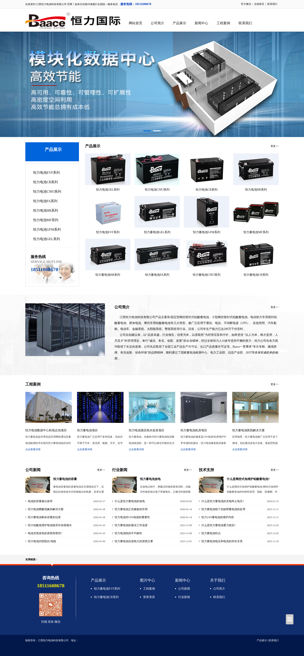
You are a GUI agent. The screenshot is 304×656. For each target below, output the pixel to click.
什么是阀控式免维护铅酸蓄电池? (248, 479)
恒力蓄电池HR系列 (107, 274)
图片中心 (147, 580)
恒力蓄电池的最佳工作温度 (131, 525)
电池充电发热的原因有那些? (45, 533)
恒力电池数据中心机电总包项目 (46, 430)
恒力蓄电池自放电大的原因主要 (134, 541)
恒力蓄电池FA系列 (157, 274)
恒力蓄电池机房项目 (193, 430)
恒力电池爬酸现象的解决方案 (46, 509)
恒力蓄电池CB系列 (256, 274)
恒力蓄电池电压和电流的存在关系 (222, 541)
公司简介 (157, 23)
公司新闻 (184, 588)
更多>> (275, 146)
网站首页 (135, 23)
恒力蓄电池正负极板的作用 (131, 509)
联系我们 (272, 4)
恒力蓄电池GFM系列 (206, 232)
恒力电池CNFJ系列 (47, 191)
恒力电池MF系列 (45, 220)
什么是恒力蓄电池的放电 (130, 501)
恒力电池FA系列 (45, 201)
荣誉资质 (149, 597)
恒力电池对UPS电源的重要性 (132, 517)
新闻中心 (201, 23)
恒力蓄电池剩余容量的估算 (44, 517)
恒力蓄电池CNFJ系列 (206, 274)
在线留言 (259, 4)
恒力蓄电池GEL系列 (157, 232)
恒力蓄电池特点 (211, 533)
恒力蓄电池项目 (87, 430)
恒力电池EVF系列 (46, 172)
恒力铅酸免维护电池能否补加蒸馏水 (50, 525)
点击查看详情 (33, 449)
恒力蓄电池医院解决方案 (248, 430)
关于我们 (217, 580)
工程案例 (223, 23)
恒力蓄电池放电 (150, 479)
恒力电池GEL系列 (46, 239)
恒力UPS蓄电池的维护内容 (217, 517)
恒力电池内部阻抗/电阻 (42, 541)
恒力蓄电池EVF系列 (107, 588)
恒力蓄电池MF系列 (255, 232)
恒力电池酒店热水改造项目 (146, 430)
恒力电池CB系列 (45, 182)
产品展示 (179, 23)
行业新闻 (184, 597)
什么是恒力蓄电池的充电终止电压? (222, 501)
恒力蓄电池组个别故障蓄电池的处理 (223, 509)
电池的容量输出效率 (40, 501)
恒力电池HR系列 (45, 210)
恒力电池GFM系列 (47, 229)
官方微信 (246, 4)
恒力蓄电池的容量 (65, 479)
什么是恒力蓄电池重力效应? (218, 525)
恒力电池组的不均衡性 (128, 533)
